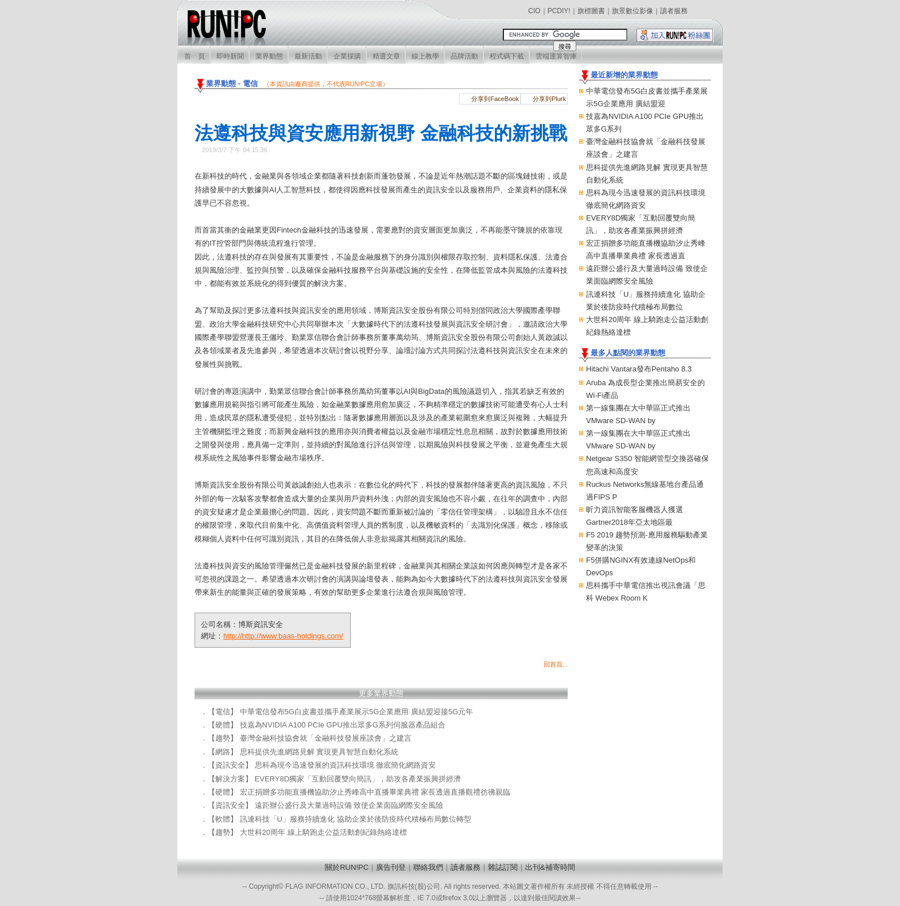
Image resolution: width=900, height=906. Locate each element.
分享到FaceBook (495, 98)
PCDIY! (559, 11)
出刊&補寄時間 (550, 867)
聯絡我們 (428, 867)
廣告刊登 (391, 867)
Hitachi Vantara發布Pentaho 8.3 (639, 369)
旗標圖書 (591, 11)
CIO (534, 11)
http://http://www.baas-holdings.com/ (283, 636)
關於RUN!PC (346, 867)
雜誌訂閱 (503, 867)
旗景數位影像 (632, 11)
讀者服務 (674, 11)
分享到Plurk (549, 98)
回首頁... (556, 664)
